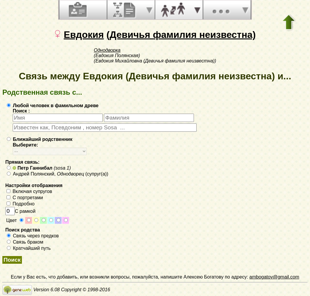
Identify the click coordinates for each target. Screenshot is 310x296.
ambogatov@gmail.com (274, 276)
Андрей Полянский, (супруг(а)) (57, 173)
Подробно (21, 203)
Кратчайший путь (29, 248)
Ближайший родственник (39, 139)
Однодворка (107, 50)
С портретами (25, 197)
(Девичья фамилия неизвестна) (181, 34)
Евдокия (84, 34)
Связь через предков (33, 235)
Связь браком (25, 241)
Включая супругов (29, 191)
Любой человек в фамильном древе (53, 105)
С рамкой (20, 211)
